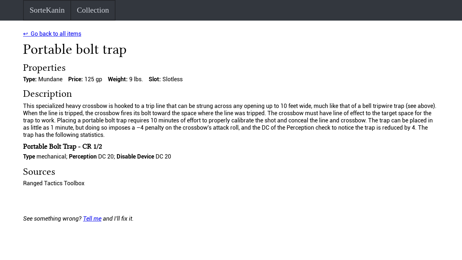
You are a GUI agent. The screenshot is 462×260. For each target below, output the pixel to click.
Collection (93, 10)
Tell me (92, 218)
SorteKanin (47, 10)
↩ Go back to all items (52, 33)
